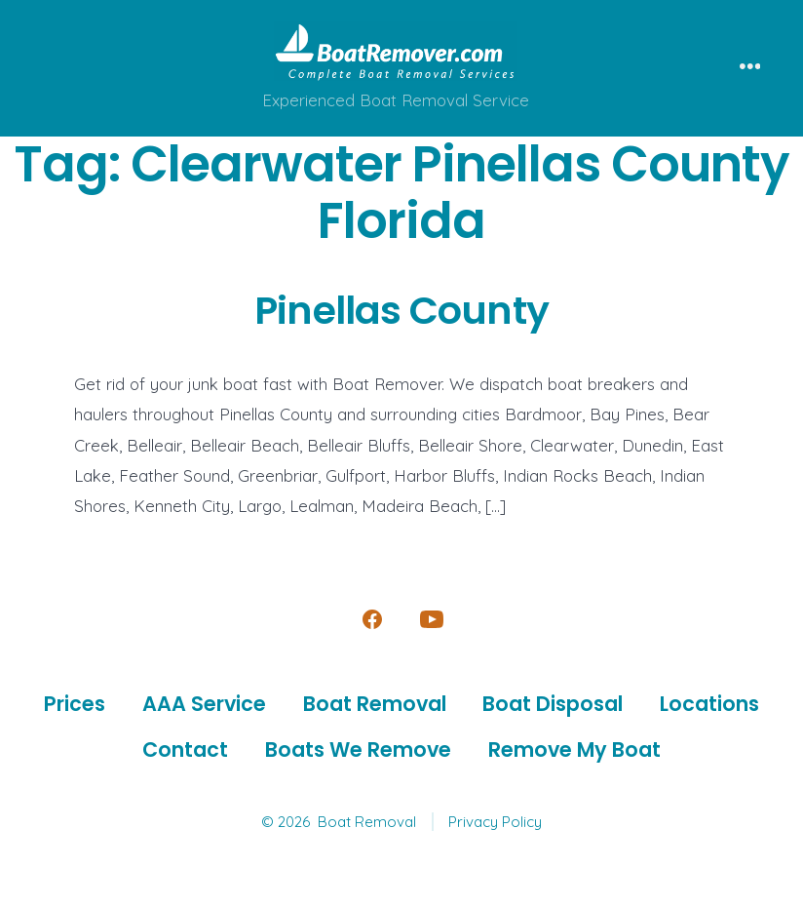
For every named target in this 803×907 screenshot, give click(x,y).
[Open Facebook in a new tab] (372, 619)
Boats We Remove (358, 749)
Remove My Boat (574, 749)
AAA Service (204, 704)
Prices (74, 704)
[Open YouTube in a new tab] (431, 619)
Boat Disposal (552, 704)
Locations (709, 704)
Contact (185, 749)
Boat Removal (374, 704)
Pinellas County (401, 310)
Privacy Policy (495, 821)
